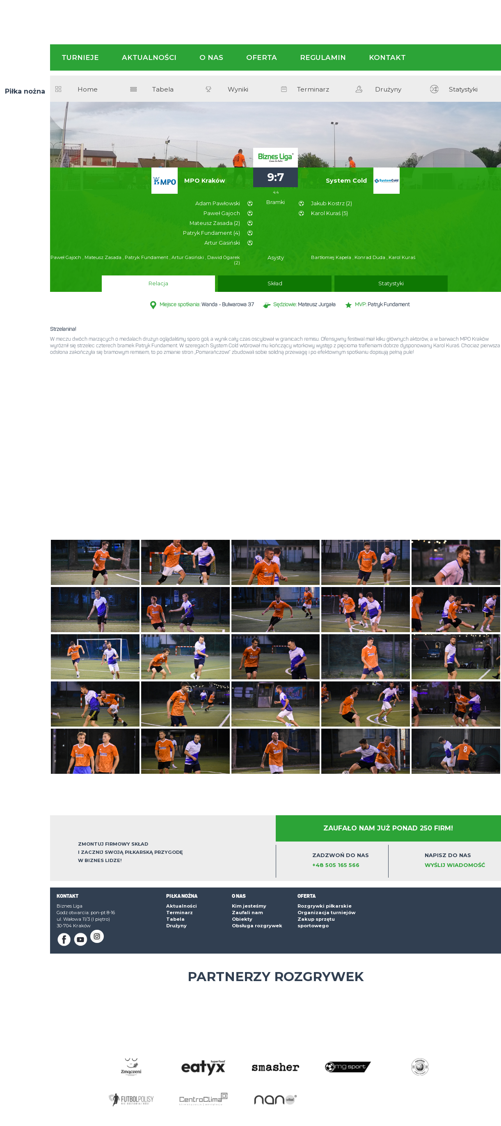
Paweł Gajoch (222, 213)
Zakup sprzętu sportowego (316, 922)
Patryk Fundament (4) (211, 233)
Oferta (261, 57)
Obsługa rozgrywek (257, 926)
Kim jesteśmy (249, 906)
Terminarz (313, 90)
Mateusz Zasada (104, 257)
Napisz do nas (460, 860)
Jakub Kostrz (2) (331, 203)
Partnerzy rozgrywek (276, 976)
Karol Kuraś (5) (329, 213)
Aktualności (149, 57)
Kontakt (387, 57)
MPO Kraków (204, 180)
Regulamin (323, 57)
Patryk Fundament (147, 257)
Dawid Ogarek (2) (223, 260)
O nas (211, 57)
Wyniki (238, 90)
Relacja (223, 283)
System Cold (346, 180)
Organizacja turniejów (326, 912)
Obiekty (242, 919)
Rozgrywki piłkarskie (324, 906)
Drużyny (388, 90)
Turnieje (80, 57)
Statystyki (463, 90)
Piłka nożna (25, 91)
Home (88, 90)
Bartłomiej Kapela (331, 257)
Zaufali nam (247, 912)
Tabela (163, 90)
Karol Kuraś (402, 257)
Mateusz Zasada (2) (215, 223)
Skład (275, 283)
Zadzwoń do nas (348, 860)
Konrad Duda (371, 257)
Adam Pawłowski (217, 203)
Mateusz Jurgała (317, 304)
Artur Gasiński (222, 243)
